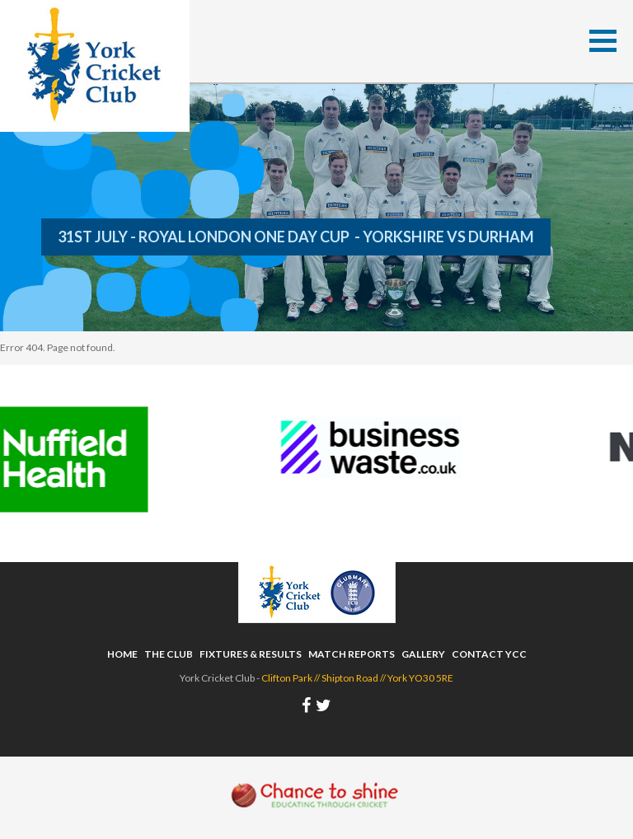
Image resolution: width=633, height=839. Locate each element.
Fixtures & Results (250, 654)
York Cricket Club (95, 66)
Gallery (423, 654)
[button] (603, 41)
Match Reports (351, 654)
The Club (168, 654)
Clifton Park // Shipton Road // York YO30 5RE (357, 678)
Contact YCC (489, 654)
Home (122, 654)
